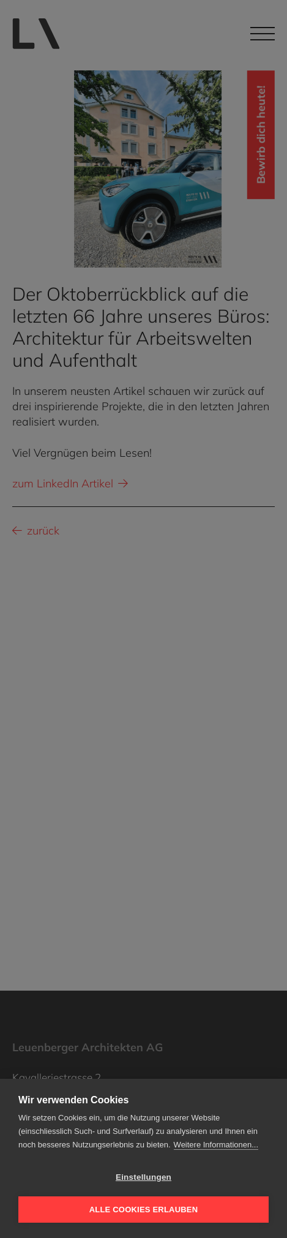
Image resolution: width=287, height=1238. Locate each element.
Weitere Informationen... (216, 1144)
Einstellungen (143, 1177)
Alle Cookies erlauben (143, 1209)
